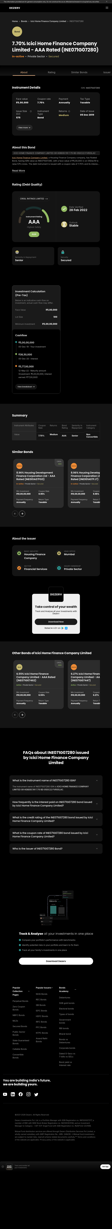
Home (15, 21)
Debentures (64, 997)
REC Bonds (41, 999)
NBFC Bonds (19, 1015)
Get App (105, 1166)
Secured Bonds (20, 1026)
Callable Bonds (20, 1049)
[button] (21, 991)
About (23, 72)
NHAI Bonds (41, 993)
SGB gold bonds (66, 1003)
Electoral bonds (66, 1008)
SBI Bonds (41, 1005)
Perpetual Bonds (20, 1001)
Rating (51, 72)
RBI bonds (64, 1028)
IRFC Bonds (41, 1021)
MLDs (15, 1020)
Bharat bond (65, 1033)
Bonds (24, 21)
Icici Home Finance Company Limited (48, 21)
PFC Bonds (41, 1027)
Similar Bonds (79, 72)
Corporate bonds (67, 1048)
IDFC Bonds (41, 1010)
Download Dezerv (56, 960)
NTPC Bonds (42, 1032)
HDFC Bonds (42, 1016)
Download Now (56, 621)
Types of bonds (66, 1014)
